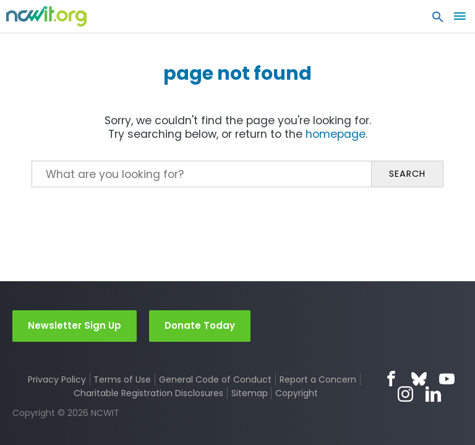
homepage (336, 134)
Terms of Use (122, 379)
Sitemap (249, 393)
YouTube (447, 378)
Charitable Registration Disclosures (148, 393)
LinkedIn (433, 394)
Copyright (296, 393)
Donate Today (200, 325)
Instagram (405, 394)
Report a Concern (318, 379)
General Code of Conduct (215, 379)
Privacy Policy (57, 379)
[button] (438, 20)
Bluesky (419, 378)
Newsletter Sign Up (74, 325)
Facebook (391, 378)
